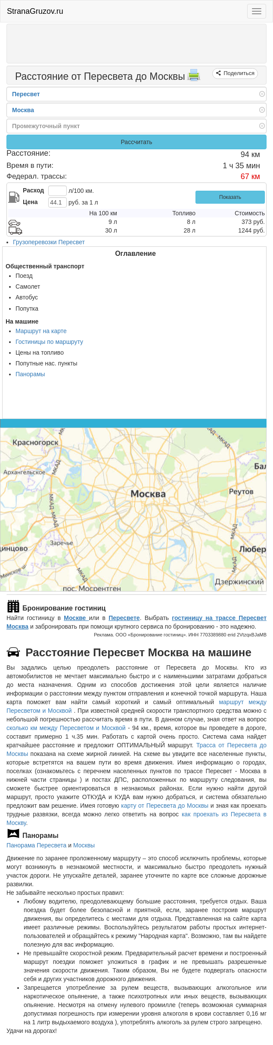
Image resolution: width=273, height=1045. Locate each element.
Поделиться (238, 73)
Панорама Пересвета (36, 845)
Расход (33, 190)
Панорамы (30, 374)
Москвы (84, 845)
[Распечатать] (194, 77)
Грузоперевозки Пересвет (49, 242)
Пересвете (124, 617)
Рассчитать (136, 141)
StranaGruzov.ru (35, 11)
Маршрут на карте (41, 330)
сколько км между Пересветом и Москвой (66, 727)
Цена (30, 201)
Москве (76, 617)
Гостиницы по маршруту (49, 341)
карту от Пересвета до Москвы (164, 805)
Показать (230, 197)
